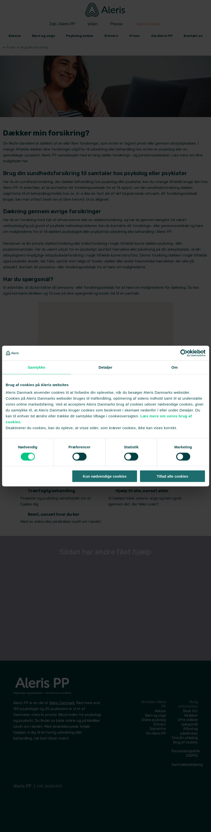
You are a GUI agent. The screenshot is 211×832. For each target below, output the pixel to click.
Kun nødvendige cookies (105, 476)
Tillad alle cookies (172, 476)
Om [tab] (174, 367)
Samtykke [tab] (36, 367)
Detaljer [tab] (106, 367)
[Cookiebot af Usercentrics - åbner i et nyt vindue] (183, 353)
